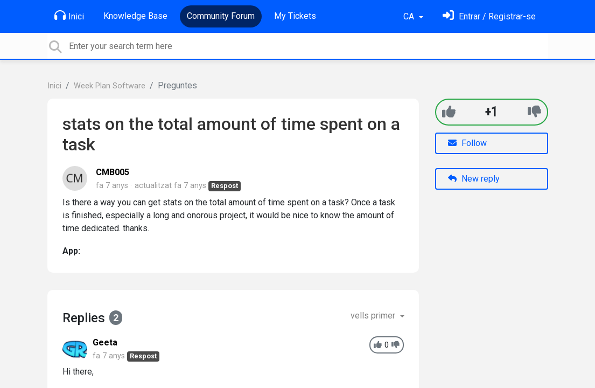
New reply (474, 179)
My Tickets (295, 16)
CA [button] (409, 16)
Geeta (105, 342)
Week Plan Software (109, 86)
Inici (69, 16)
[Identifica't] (489, 16)
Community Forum (221, 16)
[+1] (449, 112)
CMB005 (112, 172)
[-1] (534, 112)
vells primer (374, 315)
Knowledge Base (135, 16)
